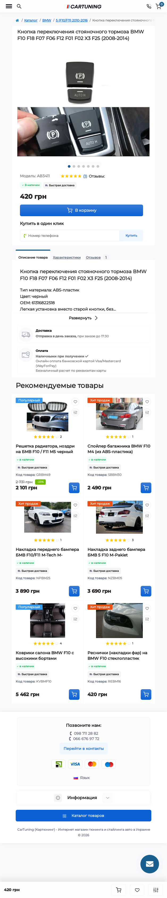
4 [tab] (83, 166)
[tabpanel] (83, 101)
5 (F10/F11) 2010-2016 (71, 20)
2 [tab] (74, 166)
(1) (85, 176)
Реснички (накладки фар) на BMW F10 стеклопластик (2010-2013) (117, 658)
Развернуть (83, 318)
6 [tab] (93, 166)
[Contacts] (149, 6)
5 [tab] (88, 166)
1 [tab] (69, 166)
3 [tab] (78, 166)
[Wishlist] (75, 402)
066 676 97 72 (86, 738)
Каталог (30, 20)
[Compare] (75, 412)
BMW (46, 20)
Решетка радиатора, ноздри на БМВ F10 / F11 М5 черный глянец (45, 452)
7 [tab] (98, 166)
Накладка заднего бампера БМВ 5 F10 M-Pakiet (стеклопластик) (116, 555)
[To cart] (74, 488)
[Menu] (9, 6)
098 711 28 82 (86, 733)
